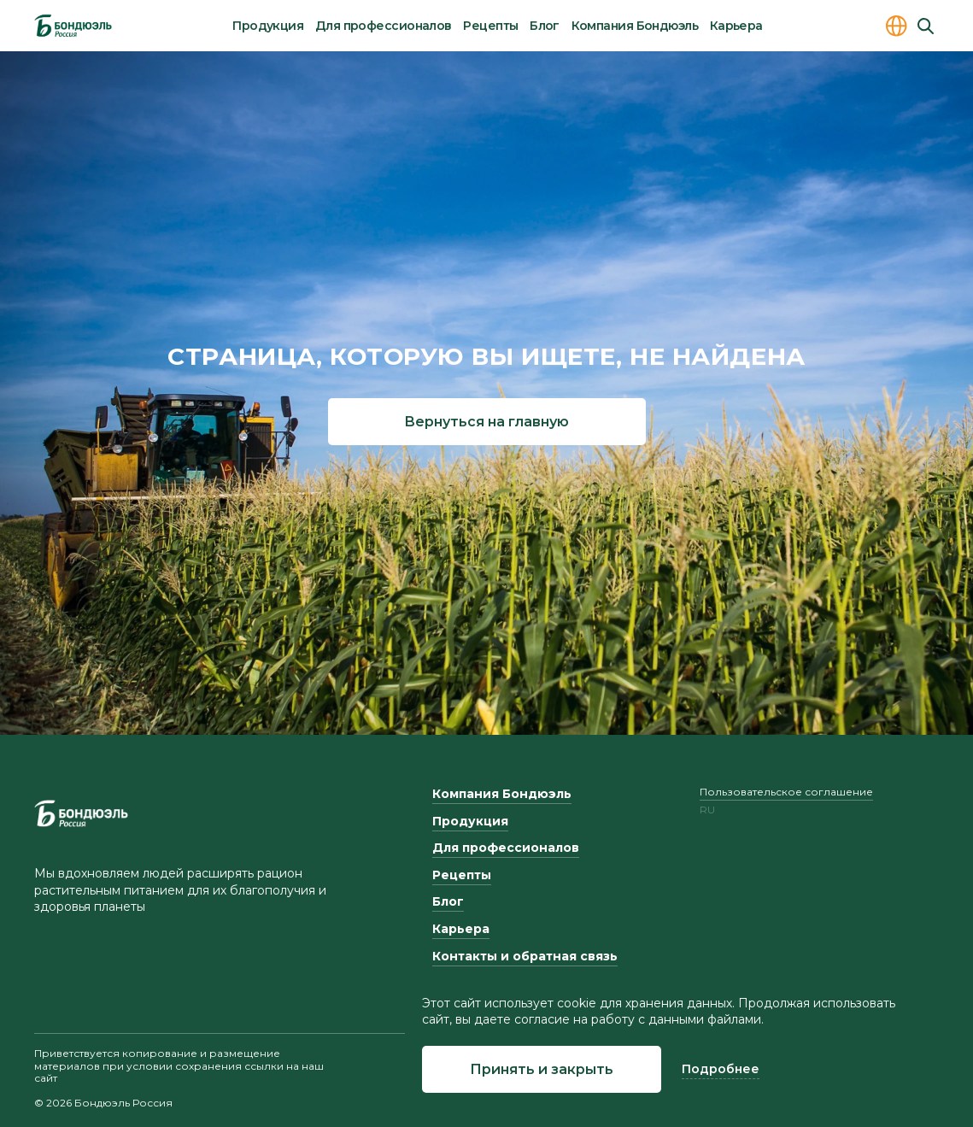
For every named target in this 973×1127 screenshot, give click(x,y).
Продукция (267, 25)
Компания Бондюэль (634, 25)
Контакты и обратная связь (525, 956)
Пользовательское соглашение (786, 791)
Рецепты (490, 25)
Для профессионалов (383, 25)
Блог (545, 25)
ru (707, 810)
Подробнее (720, 1069)
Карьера (736, 25)
